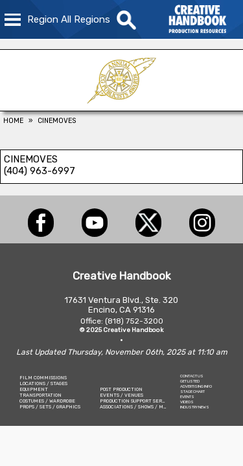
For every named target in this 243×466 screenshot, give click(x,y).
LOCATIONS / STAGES (43, 383)
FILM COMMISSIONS (43, 378)
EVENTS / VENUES (121, 395)
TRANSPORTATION (40, 395)
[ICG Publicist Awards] (121, 107)
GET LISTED (190, 381)
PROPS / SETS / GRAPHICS (49, 407)
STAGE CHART (192, 391)
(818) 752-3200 (134, 321)
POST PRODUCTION (121, 389)
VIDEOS (187, 402)
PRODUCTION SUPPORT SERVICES (138, 401)
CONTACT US (191, 376)
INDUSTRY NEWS (194, 407)
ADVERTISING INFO (196, 386)
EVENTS (187, 396)
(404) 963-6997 (39, 171)
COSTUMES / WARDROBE (47, 401)
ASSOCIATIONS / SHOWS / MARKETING (144, 407)
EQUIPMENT (33, 389)
